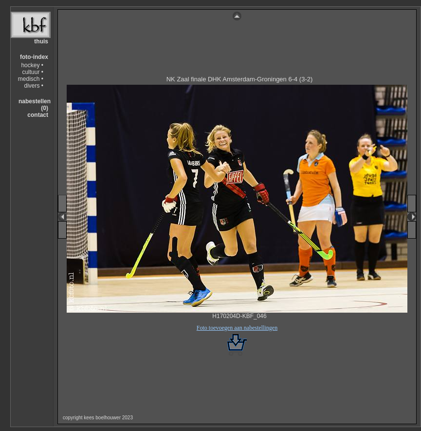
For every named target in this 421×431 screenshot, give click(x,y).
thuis (41, 41)
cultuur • (32, 72)
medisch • (30, 78)
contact (37, 115)
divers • (33, 85)
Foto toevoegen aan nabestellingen (237, 327)
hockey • (32, 65)
